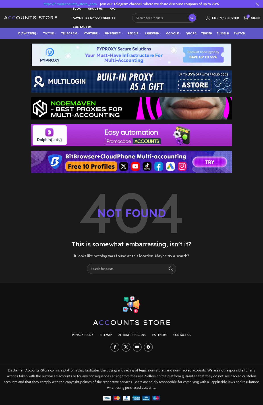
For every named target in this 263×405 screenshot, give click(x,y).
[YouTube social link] (137, 347)
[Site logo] (30, 17)
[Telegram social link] (148, 347)
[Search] (164, 18)
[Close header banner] (257, 4)
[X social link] (126, 347)
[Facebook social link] (114, 347)
